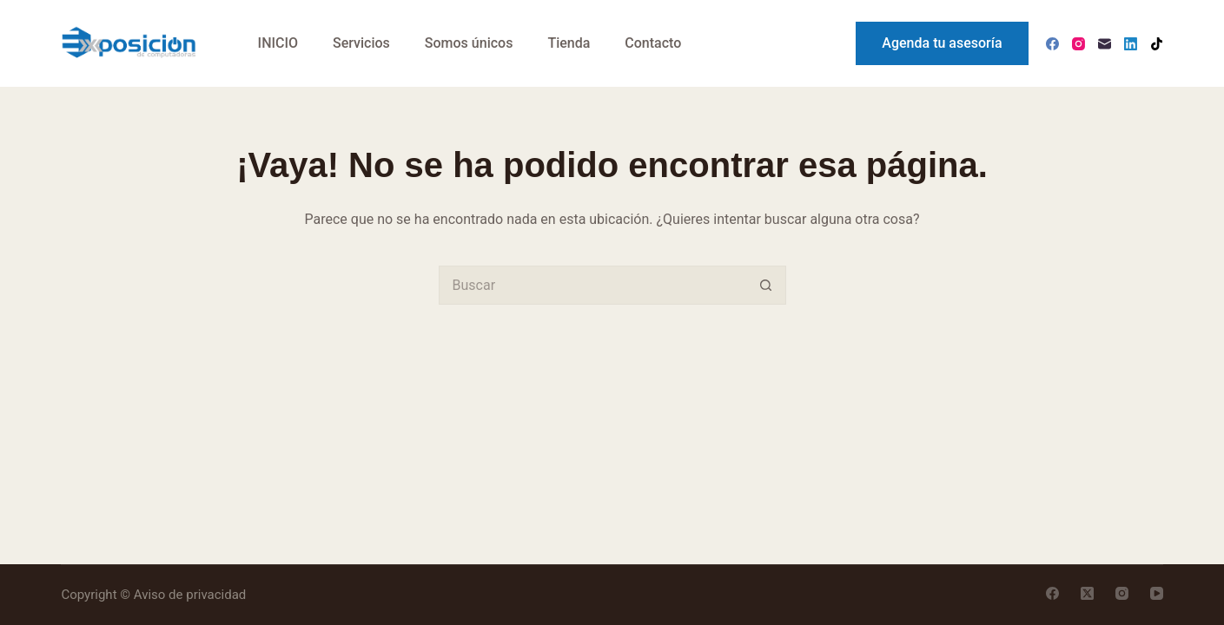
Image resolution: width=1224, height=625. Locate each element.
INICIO (278, 43)
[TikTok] (1156, 43)
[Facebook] (1052, 43)
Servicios (361, 43)
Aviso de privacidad (190, 594)
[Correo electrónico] (1104, 43)
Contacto (653, 43)
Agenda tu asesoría (942, 43)
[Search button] (766, 285)
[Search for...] (593, 285)
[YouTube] (1156, 593)
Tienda (568, 43)
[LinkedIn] (1130, 43)
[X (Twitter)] (1087, 593)
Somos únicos (469, 43)
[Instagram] (1078, 43)
